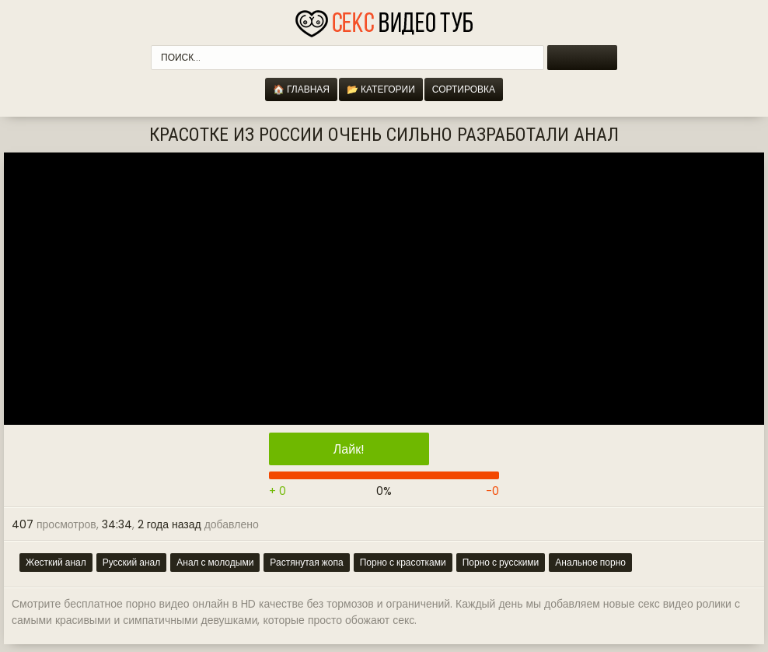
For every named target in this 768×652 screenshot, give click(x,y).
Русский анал (132, 562)
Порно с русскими (501, 562)
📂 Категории (381, 89)
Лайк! (349, 449)
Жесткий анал (56, 562)
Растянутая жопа (306, 562)
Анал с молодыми (214, 562)
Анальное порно (590, 562)
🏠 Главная (301, 89)
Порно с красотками (403, 562)
